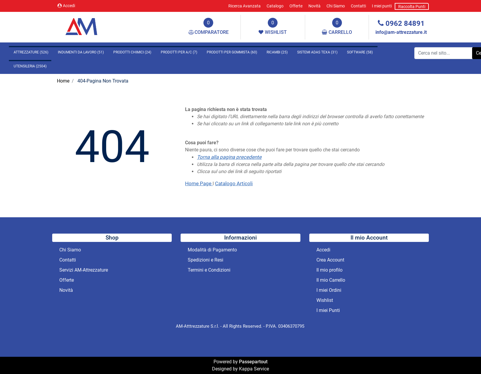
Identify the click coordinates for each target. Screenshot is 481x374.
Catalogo (275, 6)
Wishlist (324, 300)
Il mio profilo (329, 270)
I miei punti (382, 6)
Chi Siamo (335, 6)
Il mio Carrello (330, 280)
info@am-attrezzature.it (401, 32)
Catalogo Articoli (234, 183)
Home (63, 81)
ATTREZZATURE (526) (31, 52)
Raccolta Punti (411, 6)
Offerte (295, 6)
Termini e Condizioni (209, 270)
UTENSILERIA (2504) (30, 66)
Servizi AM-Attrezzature (83, 270)
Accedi (66, 5)
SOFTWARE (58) (360, 52)
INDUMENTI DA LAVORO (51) (81, 52)
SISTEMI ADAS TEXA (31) (317, 52)
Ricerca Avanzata (244, 6)
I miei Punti (328, 310)
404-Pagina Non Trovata (102, 81)
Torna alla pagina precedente (229, 157)
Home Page (199, 183)
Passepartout (253, 362)
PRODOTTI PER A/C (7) (179, 52)
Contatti (358, 6)
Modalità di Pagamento (212, 250)
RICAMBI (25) (277, 52)
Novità (314, 6)
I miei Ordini (328, 290)
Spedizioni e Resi (205, 260)
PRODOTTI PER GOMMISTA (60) (232, 52)
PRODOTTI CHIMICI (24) (132, 52)
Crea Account (330, 260)
